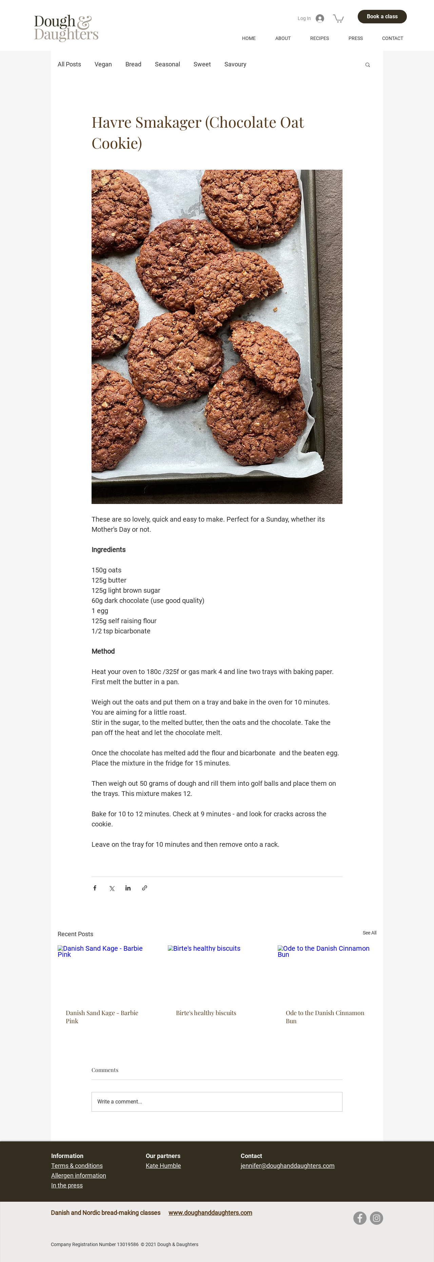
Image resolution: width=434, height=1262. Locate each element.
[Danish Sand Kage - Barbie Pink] (107, 973)
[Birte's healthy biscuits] (217, 973)
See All (369, 932)
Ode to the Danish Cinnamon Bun (325, 1017)
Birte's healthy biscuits (206, 1013)
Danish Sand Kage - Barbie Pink (102, 1017)
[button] (338, 18)
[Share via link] (144, 888)
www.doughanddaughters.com (210, 1212)
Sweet (202, 64)
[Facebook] (360, 1218)
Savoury (235, 64)
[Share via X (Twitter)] (111, 888)
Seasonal (167, 64)
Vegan (103, 64)
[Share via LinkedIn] (128, 888)
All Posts (69, 64)
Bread (133, 64)
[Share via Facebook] (95, 888)
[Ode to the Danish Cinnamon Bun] (327, 973)
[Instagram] (376, 1218)
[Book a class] (382, 16)
